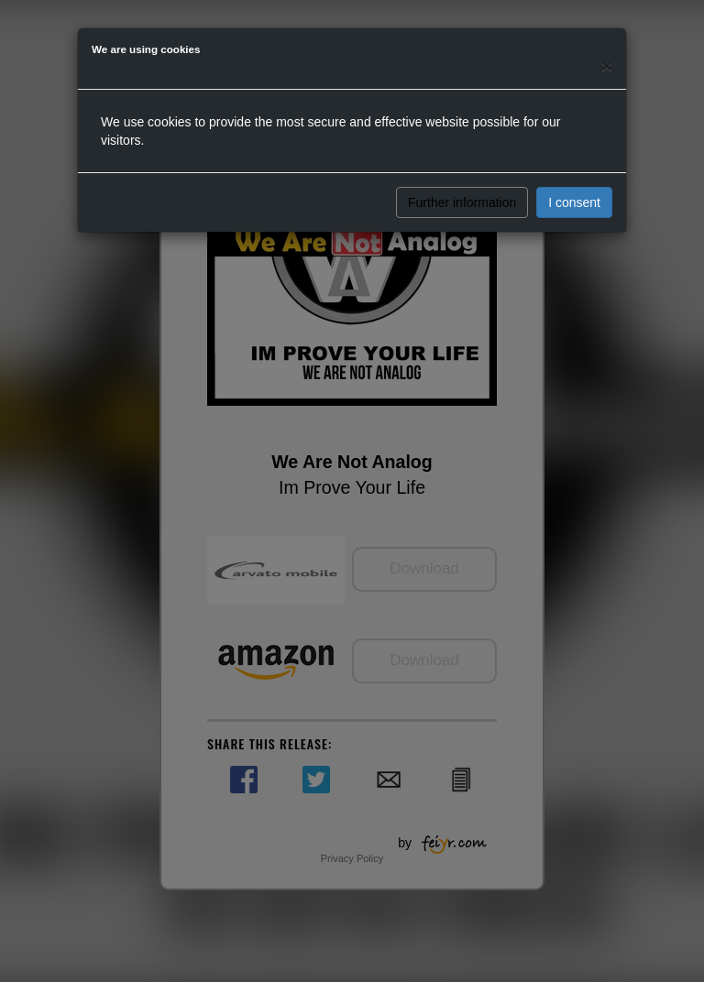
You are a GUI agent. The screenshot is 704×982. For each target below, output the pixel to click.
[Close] (606, 65)
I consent (574, 202)
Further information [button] (462, 202)
